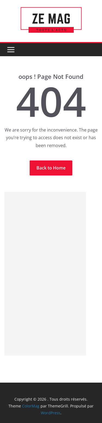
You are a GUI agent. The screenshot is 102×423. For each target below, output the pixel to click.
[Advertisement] (45, 274)
